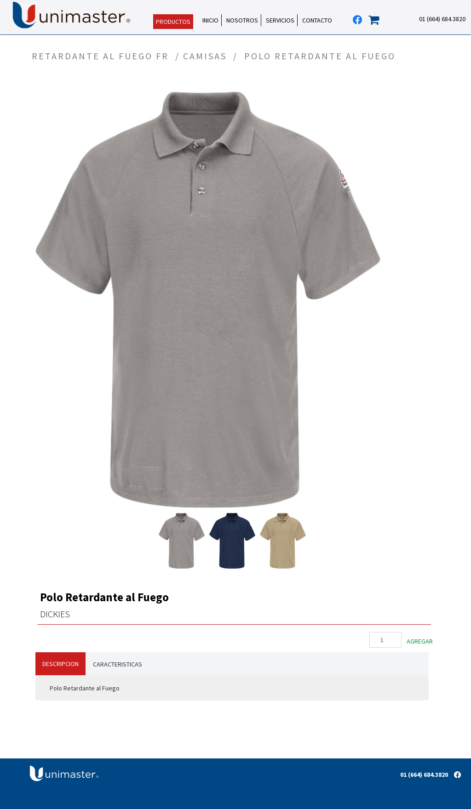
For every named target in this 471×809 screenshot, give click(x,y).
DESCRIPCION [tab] (60, 664)
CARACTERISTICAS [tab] (117, 664)
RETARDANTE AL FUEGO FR (102, 56)
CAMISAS (206, 56)
